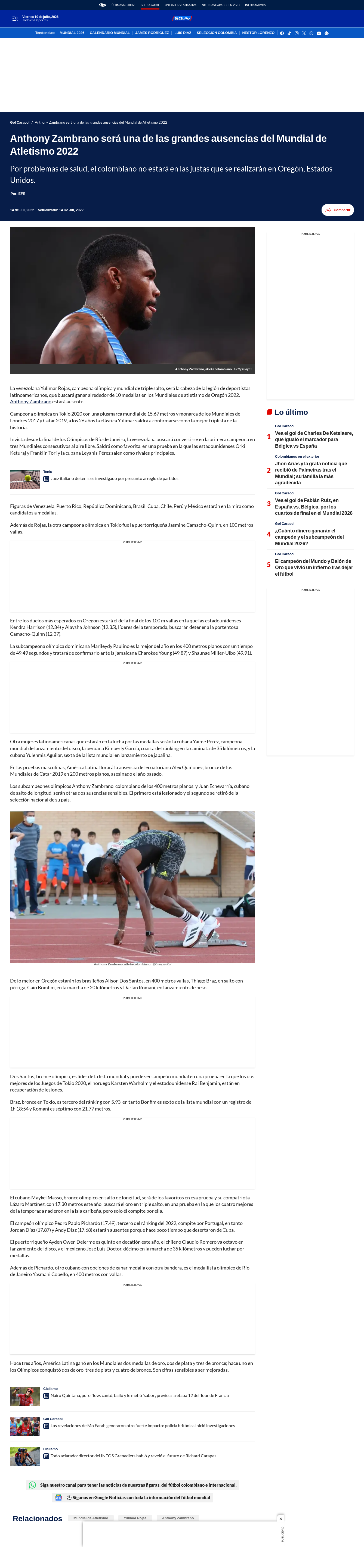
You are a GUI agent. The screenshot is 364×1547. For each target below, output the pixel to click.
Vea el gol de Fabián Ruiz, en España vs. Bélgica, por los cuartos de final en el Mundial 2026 (314, 506)
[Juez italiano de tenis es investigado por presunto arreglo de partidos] (25, 479)
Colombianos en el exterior (297, 456)
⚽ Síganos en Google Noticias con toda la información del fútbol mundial (132, 1497)
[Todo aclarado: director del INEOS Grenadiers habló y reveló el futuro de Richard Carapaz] (25, 1456)
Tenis (47, 471)
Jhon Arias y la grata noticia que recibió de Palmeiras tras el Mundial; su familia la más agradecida (311, 472)
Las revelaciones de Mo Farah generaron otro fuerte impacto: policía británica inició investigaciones (143, 1425)
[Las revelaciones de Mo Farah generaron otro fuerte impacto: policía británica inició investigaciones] (25, 1426)
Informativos (255, 5)
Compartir (337, 210)
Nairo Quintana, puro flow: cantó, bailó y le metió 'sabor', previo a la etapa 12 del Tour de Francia (140, 1395)
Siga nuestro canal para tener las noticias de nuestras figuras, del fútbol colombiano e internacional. (133, 1485)
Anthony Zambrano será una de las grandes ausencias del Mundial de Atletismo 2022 (101, 122)
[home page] (102, 5)
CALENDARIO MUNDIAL (110, 33)
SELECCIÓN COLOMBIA (217, 33)
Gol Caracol (150, 5)
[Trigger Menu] (15, 18)
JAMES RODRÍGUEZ (152, 33)
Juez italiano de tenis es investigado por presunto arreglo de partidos (114, 478)
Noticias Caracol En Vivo (221, 5)
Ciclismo (50, 1388)
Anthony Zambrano (30, 401)
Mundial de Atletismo (90, 1518)
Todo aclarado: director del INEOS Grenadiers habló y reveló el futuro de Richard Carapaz (133, 1455)
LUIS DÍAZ (182, 33)
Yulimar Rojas (135, 1518)
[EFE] (21, 193)
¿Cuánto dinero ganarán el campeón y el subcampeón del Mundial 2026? (309, 537)
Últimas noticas (123, 5)
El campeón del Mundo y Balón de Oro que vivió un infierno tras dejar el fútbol (314, 567)
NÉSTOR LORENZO (258, 33)
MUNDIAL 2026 (72, 33)
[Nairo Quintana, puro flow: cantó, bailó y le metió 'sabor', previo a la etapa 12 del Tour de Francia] (25, 1396)
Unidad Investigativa (180, 5)
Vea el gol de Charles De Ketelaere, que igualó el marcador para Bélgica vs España (314, 439)
